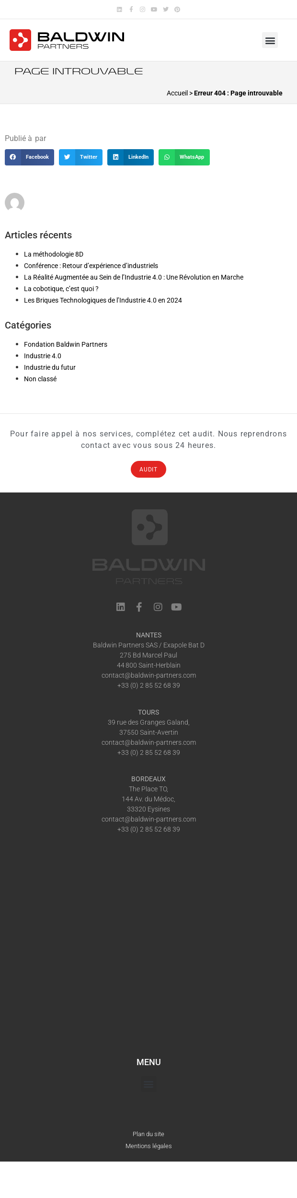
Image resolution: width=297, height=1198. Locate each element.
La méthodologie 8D (53, 254)
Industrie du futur (50, 367)
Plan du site (148, 1134)
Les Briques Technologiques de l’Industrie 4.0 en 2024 (103, 300)
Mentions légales (149, 1146)
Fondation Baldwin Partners (65, 344)
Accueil (177, 93)
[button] (270, 40)
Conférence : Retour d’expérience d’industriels (91, 266)
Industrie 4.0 (42, 356)
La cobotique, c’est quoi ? (61, 289)
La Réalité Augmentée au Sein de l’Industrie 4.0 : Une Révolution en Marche (133, 277)
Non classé (40, 379)
